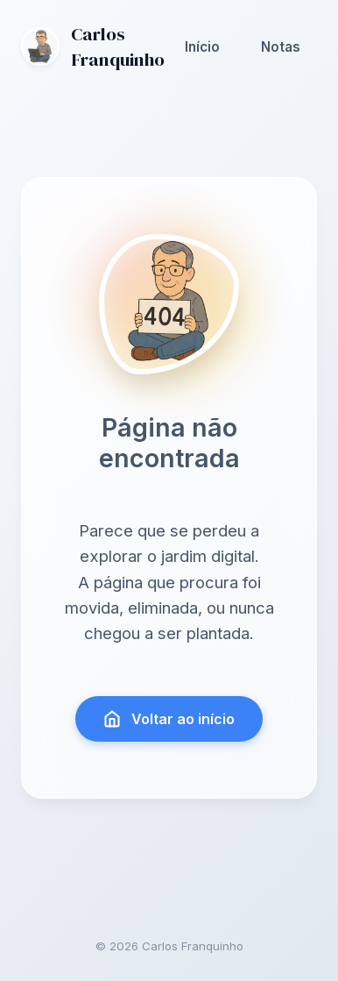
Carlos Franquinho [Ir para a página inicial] (93, 46)
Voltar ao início (169, 719)
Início (202, 47)
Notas (280, 47)
